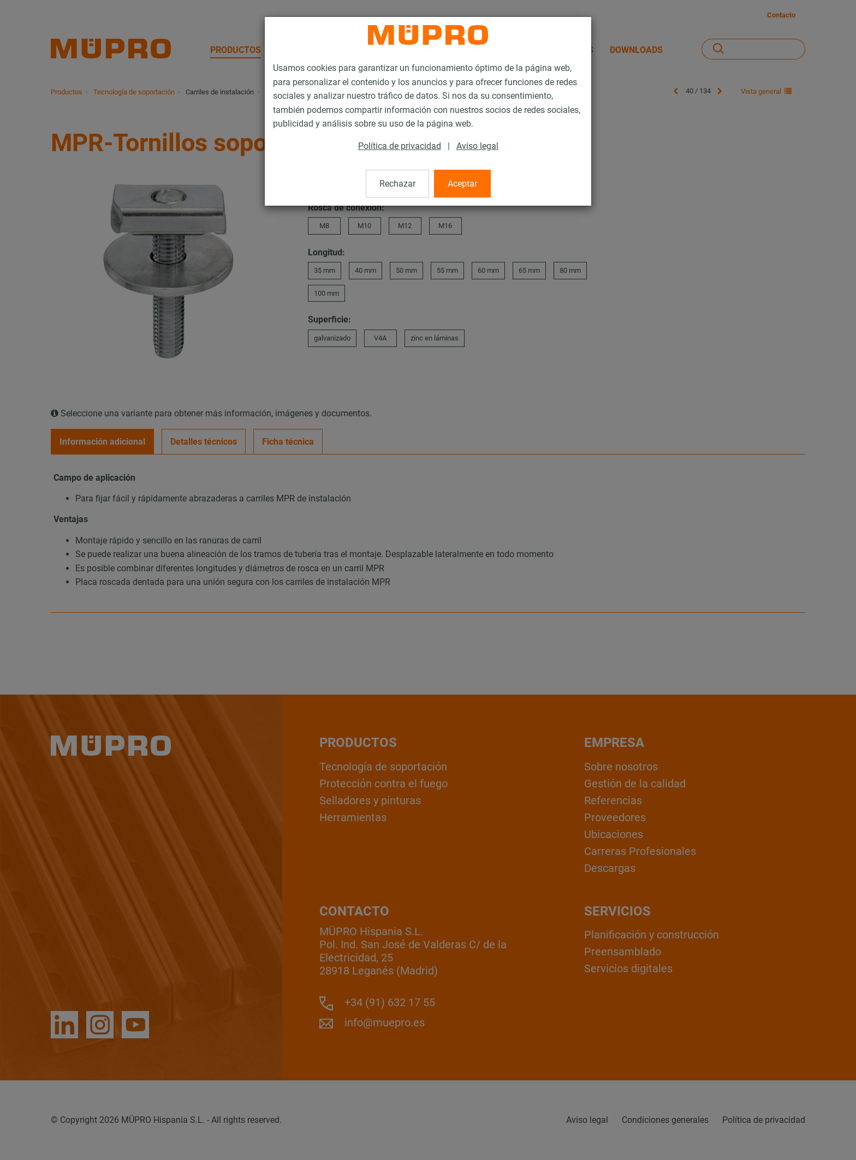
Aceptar (462, 183)
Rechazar (397, 183)
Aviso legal (477, 146)
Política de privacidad (399, 146)
